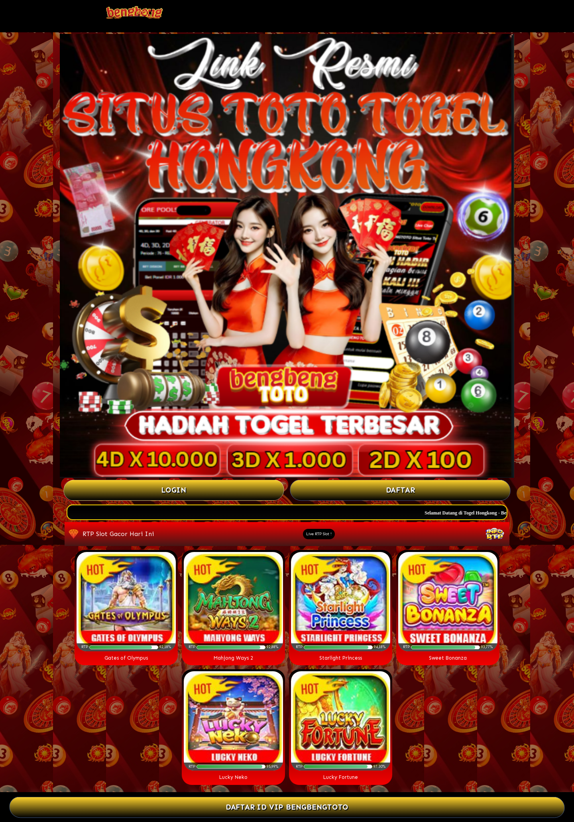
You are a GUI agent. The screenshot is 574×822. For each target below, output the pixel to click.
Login (174, 490)
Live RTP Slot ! (319, 534)
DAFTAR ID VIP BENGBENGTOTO (287, 807)
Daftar (400, 490)
